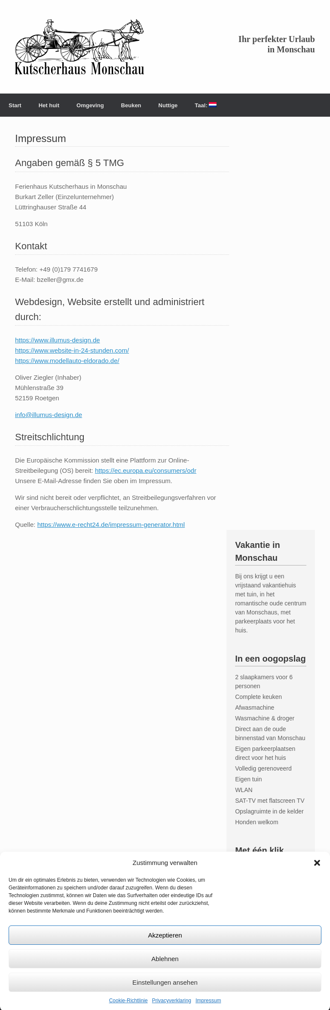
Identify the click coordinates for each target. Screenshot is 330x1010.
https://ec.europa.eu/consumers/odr (145, 470)
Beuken (131, 105)
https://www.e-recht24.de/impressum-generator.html (111, 524)
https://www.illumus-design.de (57, 340)
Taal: (206, 105)
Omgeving (90, 105)
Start (15, 105)
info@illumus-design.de (48, 414)
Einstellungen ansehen (165, 991)
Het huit (49, 105)
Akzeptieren (165, 944)
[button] (317, 872)
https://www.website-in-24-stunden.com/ (72, 350)
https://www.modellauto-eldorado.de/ (67, 360)
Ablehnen (164, 967)
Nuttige (168, 105)
